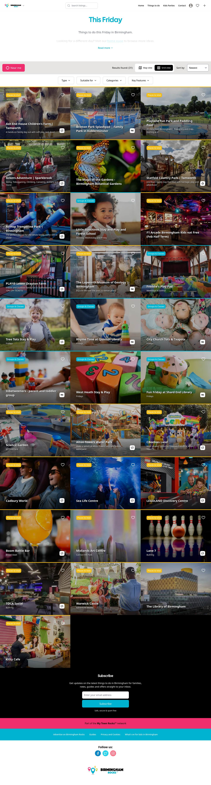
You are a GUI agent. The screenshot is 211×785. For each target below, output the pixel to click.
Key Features (140, 74)
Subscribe (105, 698)
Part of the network (105, 717)
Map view (145, 62)
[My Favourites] (197, 6)
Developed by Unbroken (195, 780)
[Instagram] (113, 747)
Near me (13, 62)
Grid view (164, 62)
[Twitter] (105, 747)
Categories (114, 74)
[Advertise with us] (204, 6)
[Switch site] (23, 5)
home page (115, 41)
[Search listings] (81, 5)
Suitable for (88, 74)
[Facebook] (98, 747)
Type (66, 74)
